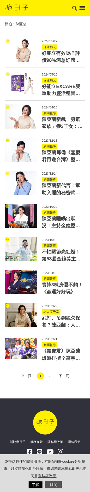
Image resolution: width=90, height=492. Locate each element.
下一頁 (64, 376)
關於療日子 (17, 442)
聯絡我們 (74, 442)
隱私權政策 (55, 442)
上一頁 (26, 376)
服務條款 (36, 442)
